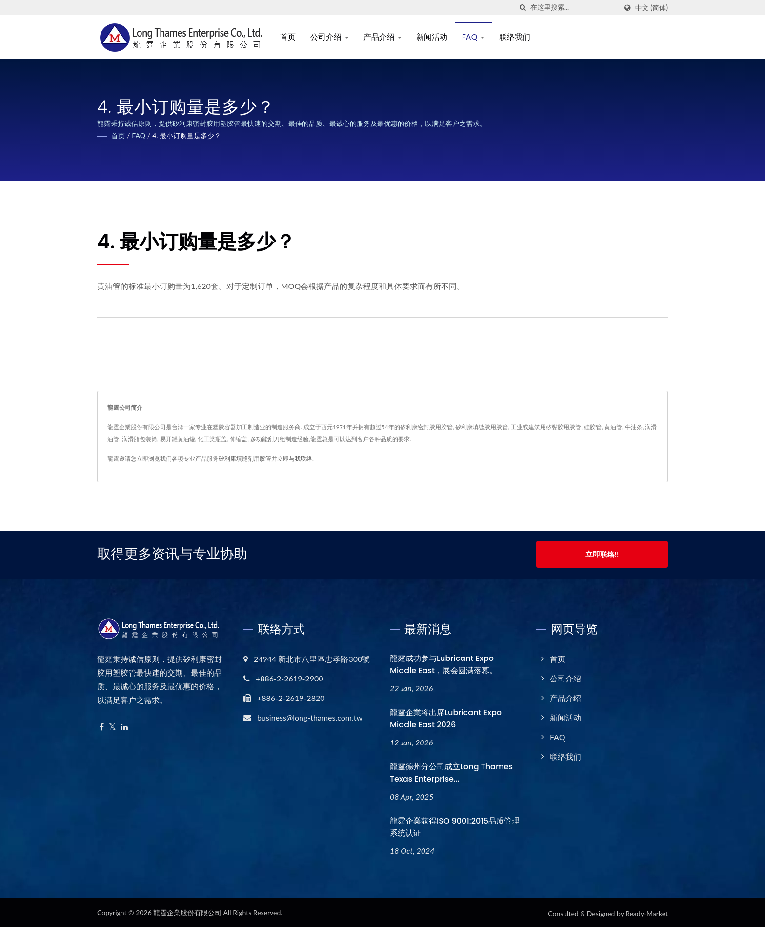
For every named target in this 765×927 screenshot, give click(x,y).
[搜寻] (523, 7)
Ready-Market (646, 911)
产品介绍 (384, 36)
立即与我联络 (294, 458)
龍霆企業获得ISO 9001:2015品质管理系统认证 (455, 825)
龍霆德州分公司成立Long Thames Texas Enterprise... (451, 771)
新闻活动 (434, 36)
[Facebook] (102, 725)
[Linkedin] (124, 725)
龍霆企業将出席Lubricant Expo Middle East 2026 (446, 716)
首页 (290, 36)
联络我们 (516, 36)
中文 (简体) (651, 8)
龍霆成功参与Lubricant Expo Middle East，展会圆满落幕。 (443, 662)
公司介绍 (332, 36)
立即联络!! (602, 554)
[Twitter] (112, 725)
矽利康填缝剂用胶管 (245, 458)
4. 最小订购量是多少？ (186, 135)
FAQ (475, 36)
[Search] (573, 7)
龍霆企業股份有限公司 (187, 910)
